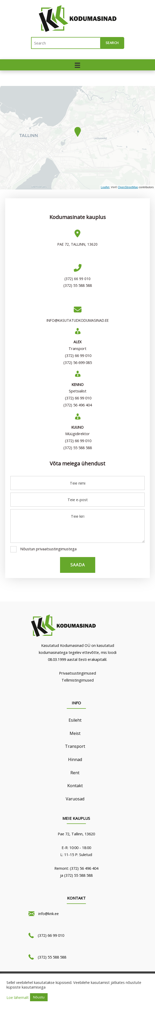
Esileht (75, 720)
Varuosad (75, 799)
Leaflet (105, 187)
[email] (77, 500)
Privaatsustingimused (77, 673)
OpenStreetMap (128, 187)
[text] (77, 483)
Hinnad (75, 759)
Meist (75, 733)
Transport (75, 746)
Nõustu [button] (39, 997)
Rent (74, 773)
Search (112, 42)
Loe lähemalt (17, 997)
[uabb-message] (77, 526)
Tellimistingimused (78, 680)
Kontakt (75, 785)
